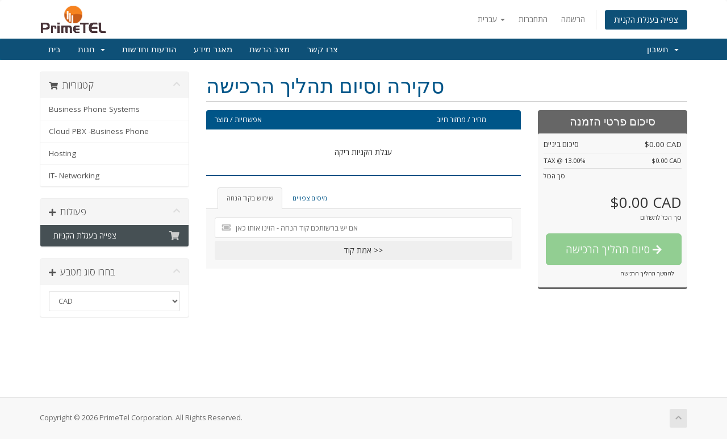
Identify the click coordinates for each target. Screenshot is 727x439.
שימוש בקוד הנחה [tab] (250, 198)
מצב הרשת (269, 49)
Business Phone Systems (94, 109)
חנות (91, 49)
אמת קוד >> (363, 250)
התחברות (533, 19)
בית (54, 49)
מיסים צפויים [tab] (310, 198)
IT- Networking (74, 175)
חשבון (663, 49)
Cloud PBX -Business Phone (99, 131)
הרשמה (573, 19)
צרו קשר (322, 49)
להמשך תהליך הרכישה (647, 273)
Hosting (62, 153)
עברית (491, 19)
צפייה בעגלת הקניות (646, 19)
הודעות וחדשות (149, 49)
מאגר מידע (213, 49)
